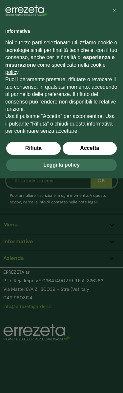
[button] (114, 10)
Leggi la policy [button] (61, 165)
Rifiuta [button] (33, 148)
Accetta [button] (89, 148)
